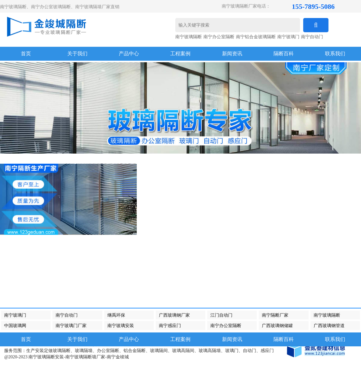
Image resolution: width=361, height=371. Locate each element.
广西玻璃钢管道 (329, 325)
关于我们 (77, 53)
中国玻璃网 (15, 325)
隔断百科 (284, 53)
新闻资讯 (232, 53)
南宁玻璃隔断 (188, 36)
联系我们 (335, 53)
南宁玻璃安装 (120, 325)
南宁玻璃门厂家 (71, 325)
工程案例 (180, 53)
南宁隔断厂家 (275, 315)
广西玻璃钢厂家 (174, 315)
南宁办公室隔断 (218, 36)
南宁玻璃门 (288, 36)
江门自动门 (221, 315)
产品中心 (129, 53)
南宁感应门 (170, 325)
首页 (26, 53)
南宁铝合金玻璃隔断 (256, 36)
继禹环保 (116, 315)
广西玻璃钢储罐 (277, 325)
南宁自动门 (312, 36)
